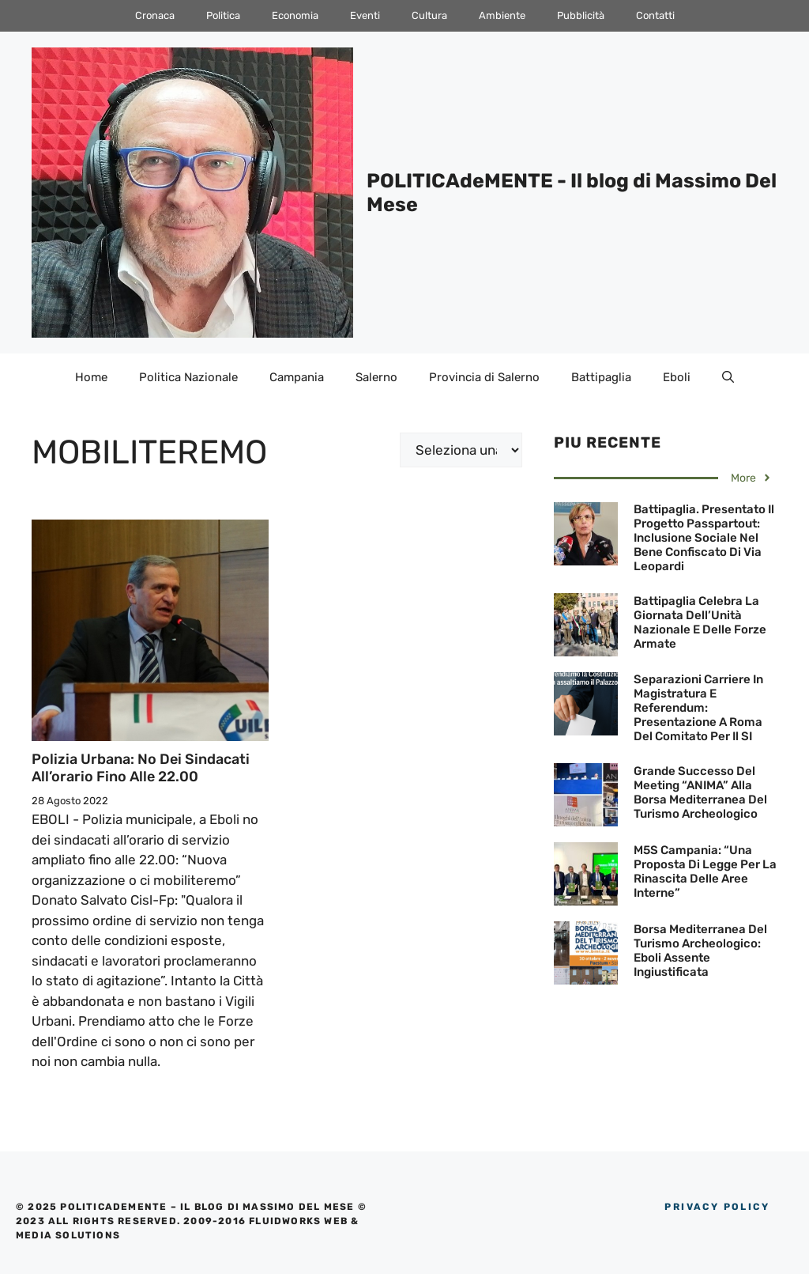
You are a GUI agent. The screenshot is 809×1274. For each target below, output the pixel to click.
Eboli (676, 377)
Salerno (376, 377)
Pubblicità (580, 15)
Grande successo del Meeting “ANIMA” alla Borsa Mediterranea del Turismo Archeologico (700, 792)
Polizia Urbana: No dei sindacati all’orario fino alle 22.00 (141, 767)
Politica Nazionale (188, 377)
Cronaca (155, 15)
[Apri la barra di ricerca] (728, 377)
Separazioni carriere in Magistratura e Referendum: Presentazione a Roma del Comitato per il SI (698, 707)
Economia (295, 15)
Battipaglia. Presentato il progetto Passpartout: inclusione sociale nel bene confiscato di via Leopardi (704, 537)
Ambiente (502, 15)
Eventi (365, 15)
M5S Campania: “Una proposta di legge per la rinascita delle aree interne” (705, 871)
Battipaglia (601, 377)
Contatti (655, 15)
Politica (223, 15)
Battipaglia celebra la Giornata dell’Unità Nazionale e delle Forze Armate (700, 622)
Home (91, 377)
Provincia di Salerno (484, 377)
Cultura (429, 15)
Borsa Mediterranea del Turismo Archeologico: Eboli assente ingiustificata (700, 950)
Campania (296, 377)
